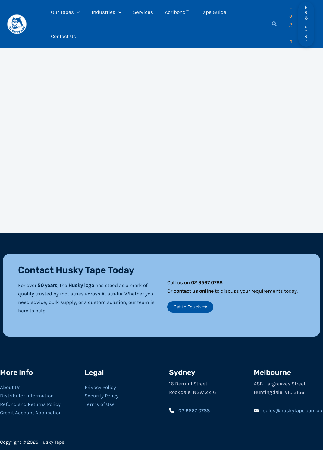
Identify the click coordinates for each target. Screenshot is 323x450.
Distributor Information (27, 393)
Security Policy (101, 393)
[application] (79, 23)
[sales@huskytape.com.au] (288, 408)
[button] (272, 23)
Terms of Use (100, 401)
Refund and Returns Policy (30, 401)
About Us (10, 384)
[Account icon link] (289, 22)
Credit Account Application (31, 410)
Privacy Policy (100, 384)
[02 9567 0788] (189, 408)
